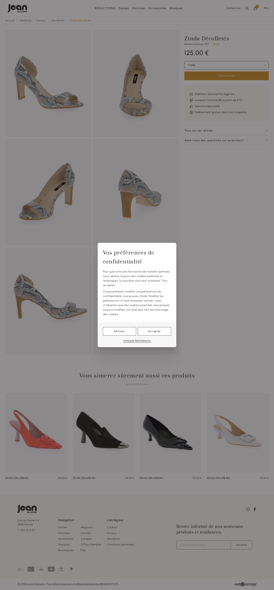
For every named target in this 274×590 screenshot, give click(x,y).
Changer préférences (137, 341)
